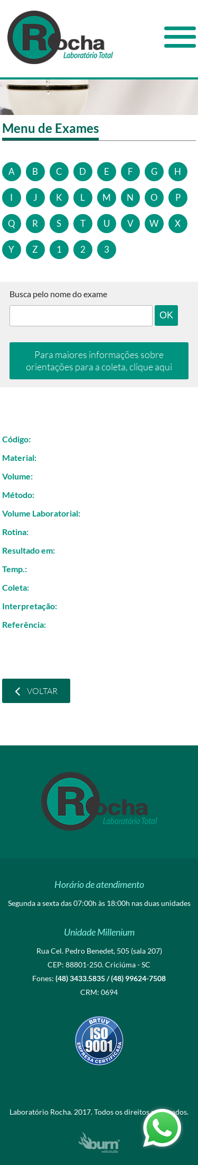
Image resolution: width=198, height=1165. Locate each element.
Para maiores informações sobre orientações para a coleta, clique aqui (99, 360)
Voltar (36, 690)
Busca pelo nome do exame (58, 294)
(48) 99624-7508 (138, 978)
